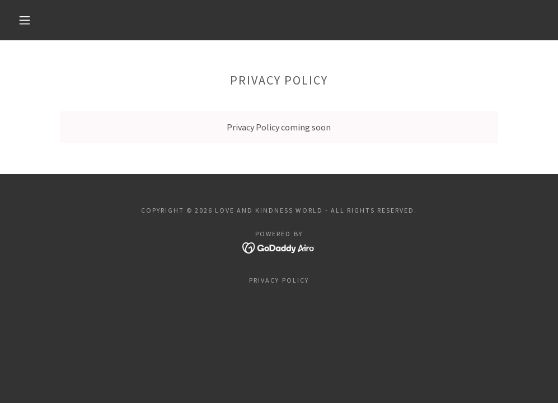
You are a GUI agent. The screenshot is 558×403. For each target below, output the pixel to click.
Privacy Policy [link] (278, 280)
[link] (279, 246)
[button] (26, 20)
